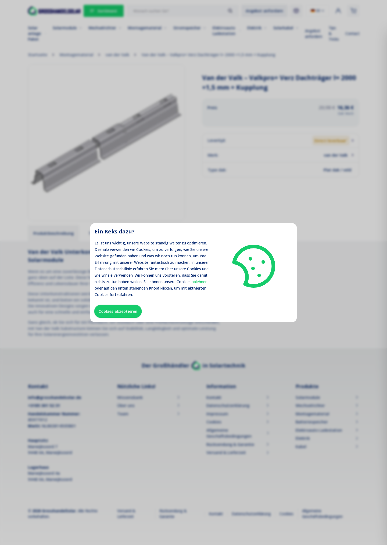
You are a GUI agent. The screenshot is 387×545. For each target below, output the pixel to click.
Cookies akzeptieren (118, 311)
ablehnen (199, 281)
